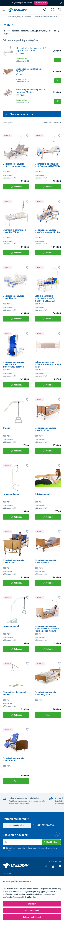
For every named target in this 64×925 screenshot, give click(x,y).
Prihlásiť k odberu (51, 842)
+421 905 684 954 (43, 825)
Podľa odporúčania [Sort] (51, 122)
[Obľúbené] (27, 135)
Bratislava (41, 3)
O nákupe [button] (7, 874)
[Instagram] (53, 866)
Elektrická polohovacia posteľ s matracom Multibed (30, 90)
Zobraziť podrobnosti (32, 917)
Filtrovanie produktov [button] (19, 114)
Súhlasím (32, 904)
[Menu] (4, 10)
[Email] (32, 842)
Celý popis (7, 34)
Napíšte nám (17, 825)
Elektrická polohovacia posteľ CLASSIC (29, 70)
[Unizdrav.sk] (17, 10)
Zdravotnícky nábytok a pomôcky (19, 17)
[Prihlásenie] (52, 10)
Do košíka (16, 187)
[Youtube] (60, 866)
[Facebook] (46, 866)
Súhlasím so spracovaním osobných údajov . (32, 849)
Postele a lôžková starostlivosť (46, 17)
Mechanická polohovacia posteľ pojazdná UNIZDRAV (30, 49)
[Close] (61, 2)
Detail (47, 715)
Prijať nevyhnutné (32, 910)
